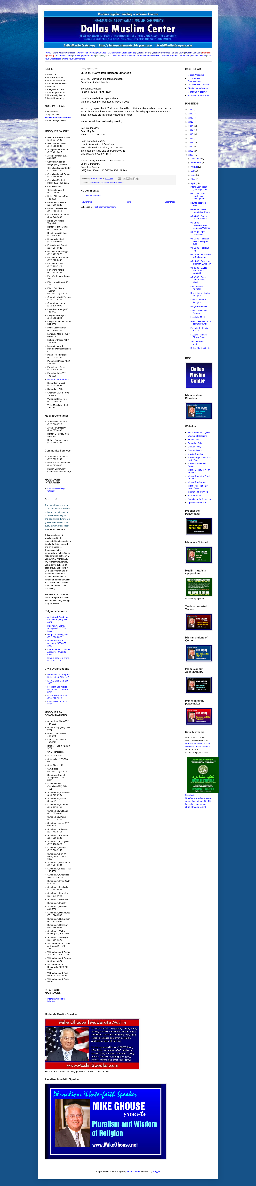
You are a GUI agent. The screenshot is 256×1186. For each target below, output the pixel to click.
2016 (191, 122)
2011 (191, 142)
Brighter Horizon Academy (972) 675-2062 (57, 643)
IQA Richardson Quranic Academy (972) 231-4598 (58, 652)
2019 (191, 113)
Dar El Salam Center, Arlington (200, 294)
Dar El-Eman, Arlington (196, 287)
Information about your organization (199, 188)
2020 (191, 109)
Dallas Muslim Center (200, 348)
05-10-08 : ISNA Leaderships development (198, 196)
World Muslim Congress (199, 432)
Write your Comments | (74, 59)
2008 (191, 155)
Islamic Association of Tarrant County (200, 322)
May (193, 179)
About (93, 53)
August (194, 167)
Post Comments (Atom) (105, 207)
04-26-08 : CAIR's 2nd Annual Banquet (198, 270)
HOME (48, 53)
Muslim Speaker (195, 454)
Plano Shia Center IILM (58, 379)
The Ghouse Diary (63, 55)
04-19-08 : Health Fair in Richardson (200, 255)
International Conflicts (198, 492)
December (196, 158)
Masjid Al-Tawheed (199, 306)
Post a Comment (93, 195)
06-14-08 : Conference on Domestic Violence (200, 225)
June (193, 175)
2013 (191, 134)
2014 (191, 130)
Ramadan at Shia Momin (199, 95)
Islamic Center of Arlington (198, 301)
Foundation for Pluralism (149, 55)
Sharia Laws (194, 439)
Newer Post (86, 202)
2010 (191, 146)
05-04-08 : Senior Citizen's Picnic (198, 217)
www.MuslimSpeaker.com (58, 117)
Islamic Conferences (197, 482)
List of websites (198, 55)
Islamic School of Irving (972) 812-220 (58, 659)
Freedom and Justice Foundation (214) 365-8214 (57, 689)
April (193, 183)
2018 (191, 118)
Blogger (156, 1171)
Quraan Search (195, 450)
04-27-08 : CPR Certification (197, 233)
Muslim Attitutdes (196, 75)
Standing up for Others (84, 55)
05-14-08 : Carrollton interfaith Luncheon (200, 262)
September (196, 162)
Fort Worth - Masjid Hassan (199, 329)
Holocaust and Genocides (123, 55)
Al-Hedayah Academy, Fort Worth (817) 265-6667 (57, 619)
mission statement (56, 529)
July (193, 171)
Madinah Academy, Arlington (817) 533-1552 (56, 628)
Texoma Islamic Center (197, 342)
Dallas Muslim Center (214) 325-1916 (57, 696)
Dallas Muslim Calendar (114, 182)
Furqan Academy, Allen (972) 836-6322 (58, 635)
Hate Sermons (194, 495)
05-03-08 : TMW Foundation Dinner (200, 210)
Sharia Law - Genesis (198, 88)
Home (128, 202)
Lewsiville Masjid (198, 317)
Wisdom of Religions (197, 436)
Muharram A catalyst (197, 92)
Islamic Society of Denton (198, 311)
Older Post (170, 202)
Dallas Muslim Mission (198, 84)
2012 (191, 138)
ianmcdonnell (133, 1171)
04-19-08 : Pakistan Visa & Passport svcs (199, 241)
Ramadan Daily (195, 443)
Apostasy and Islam (197, 502)
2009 (191, 151)
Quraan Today (194, 446)
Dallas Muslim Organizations (121, 53)
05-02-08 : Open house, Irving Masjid (198, 279)
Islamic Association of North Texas (198, 487)
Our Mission (82, 53)
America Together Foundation (175, 55)
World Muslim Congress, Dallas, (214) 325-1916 (58, 675)
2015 (191, 126)
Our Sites (101, 53)
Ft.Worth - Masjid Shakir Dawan (198, 336)
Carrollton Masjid (96, 182)
